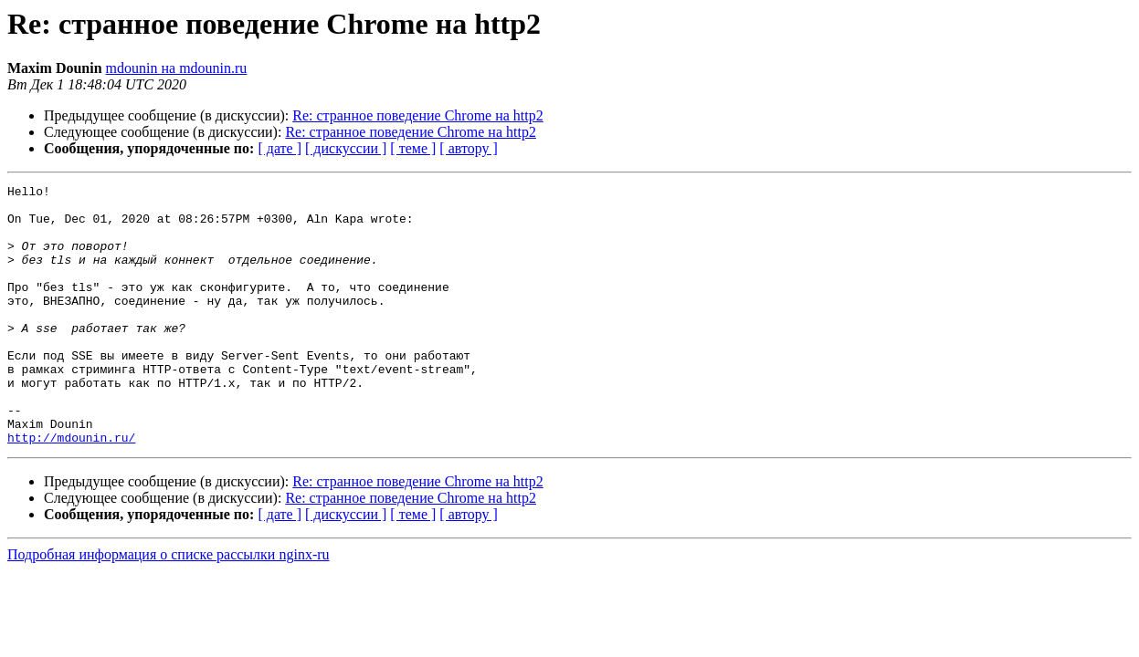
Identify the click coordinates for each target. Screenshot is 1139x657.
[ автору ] (468, 148)
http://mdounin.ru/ (71, 489)
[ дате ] (279, 148)
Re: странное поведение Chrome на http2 (417, 115)
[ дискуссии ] (345, 148)
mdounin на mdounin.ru (177, 68)
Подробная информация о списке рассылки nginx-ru (168, 606)
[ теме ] (413, 148)
